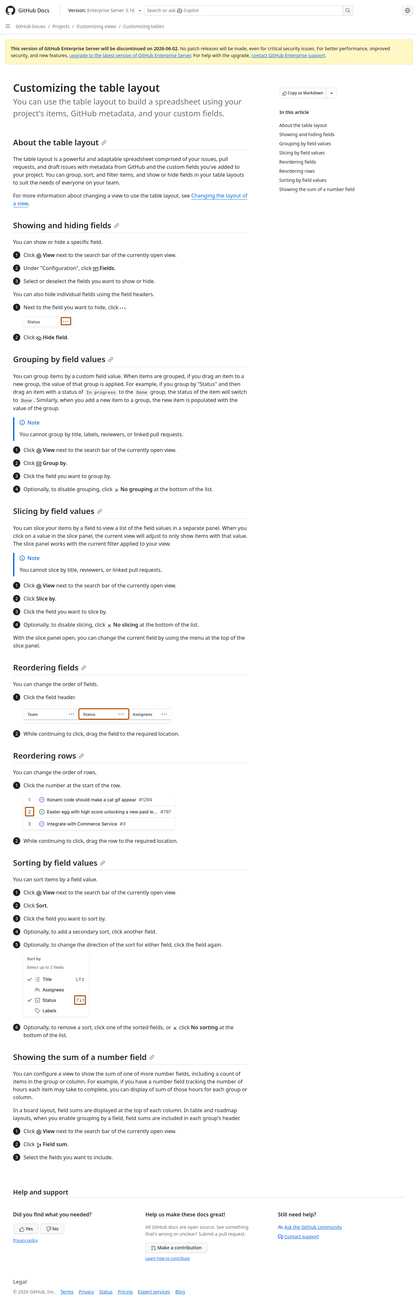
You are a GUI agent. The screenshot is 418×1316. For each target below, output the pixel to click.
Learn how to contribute (167, 1258)
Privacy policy (25, 1240)
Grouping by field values (63, 359)
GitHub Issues (31, 26)
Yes (26, 1229)
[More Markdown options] (331, 93)
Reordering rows (48, 755)
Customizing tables (143, 26)
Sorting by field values (59, 862)
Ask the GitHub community (310, 1227)
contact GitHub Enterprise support (288, 55)
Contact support (298, 1236)
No (52, 1229)
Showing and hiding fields (66, 225)
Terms (66, 1292)
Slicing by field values (57, 511)
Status (106, 1292)
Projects (61, 26)
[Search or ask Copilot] (248, 10)
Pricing (125, 1292)
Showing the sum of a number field (83, 1056)
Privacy (86, 1292)
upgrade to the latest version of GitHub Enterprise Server (130, 55)
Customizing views (96, 26)
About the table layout (59, 142)
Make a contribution (176, 1247)
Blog (180, 1292)
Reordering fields (49, 667)
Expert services (154, 1292)
